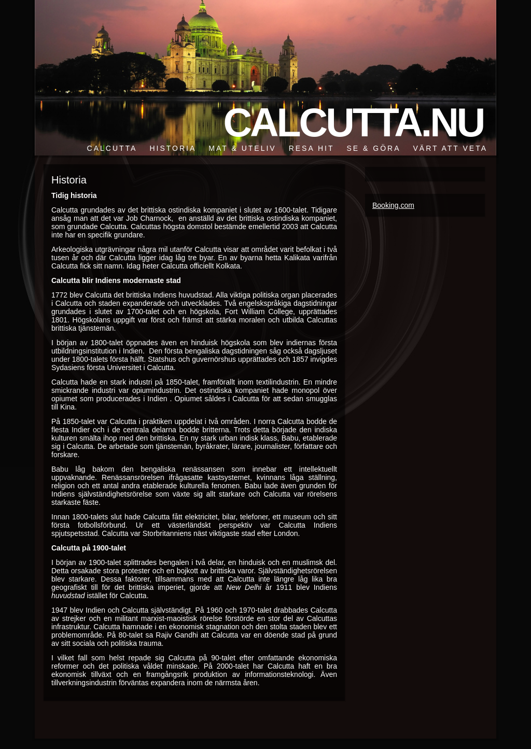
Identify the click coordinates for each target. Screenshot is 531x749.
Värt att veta (450, 148)
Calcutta (112, 148)
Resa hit (311, 148)
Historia (172, 148)
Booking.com (393, 205)
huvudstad (68, 595)
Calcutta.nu (353, 122)
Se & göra (373, 148)
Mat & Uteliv (242, 148)
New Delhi (243, 587)
